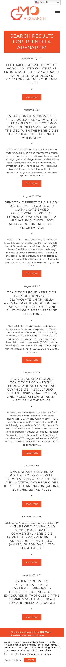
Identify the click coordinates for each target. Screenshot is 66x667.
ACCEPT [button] (30, 660)
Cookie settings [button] (13, 660)
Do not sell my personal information (30, 654)
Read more (33, 97)
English (41, 2)
